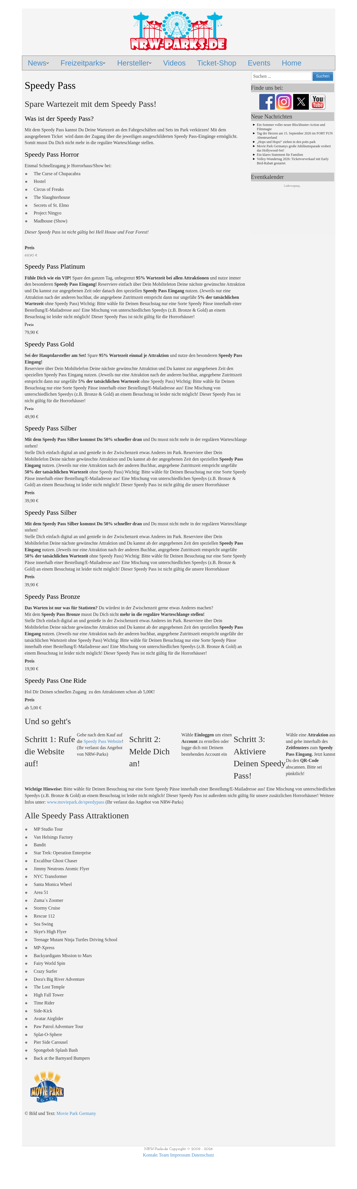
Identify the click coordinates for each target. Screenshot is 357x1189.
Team (164, 1155)
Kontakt (150, 1155)
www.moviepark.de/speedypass (76, 802)
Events (259, 63)
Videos (174, 63)
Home (291, 63)
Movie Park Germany (76, 1113)
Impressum (180, 1155)
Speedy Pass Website (102, 741)
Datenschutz (202, 1155)
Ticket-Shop (216, 63)
